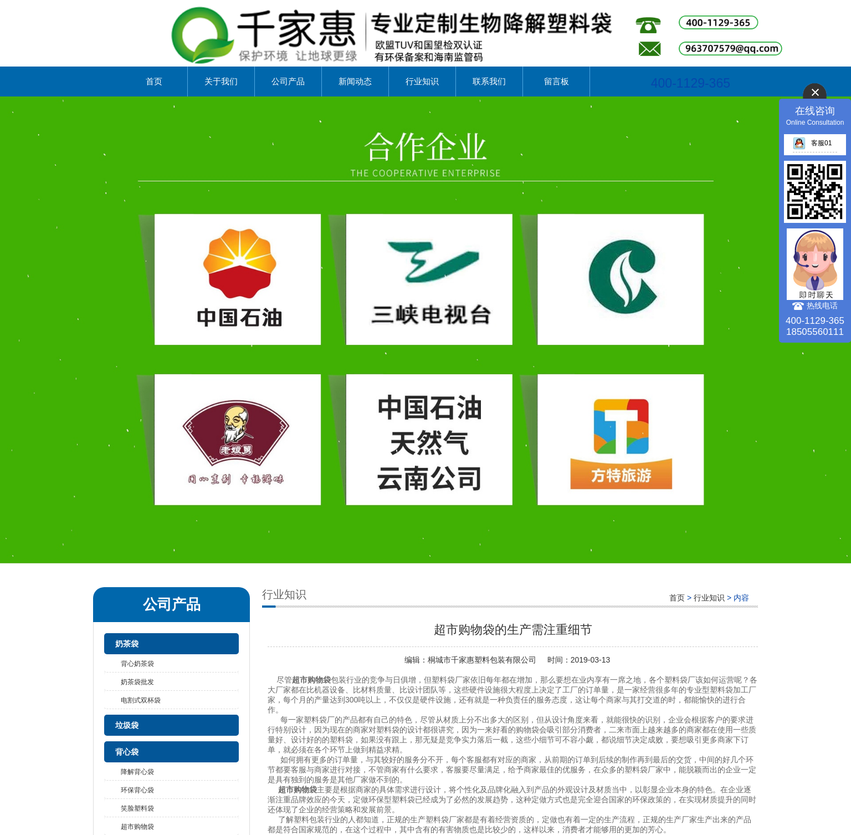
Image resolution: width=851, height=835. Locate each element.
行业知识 (422, 81)
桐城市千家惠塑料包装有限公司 (482, 659)
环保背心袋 (137, 790)
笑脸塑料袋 (137, 808)
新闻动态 (355, 81)
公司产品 (288, 81)
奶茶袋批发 (137, 682)
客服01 (812, 143)
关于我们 (221, 81)
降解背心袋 (137, 772)
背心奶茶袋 (137, 664)
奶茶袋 (127, 643)
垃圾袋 (127, 725)
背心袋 (127, 751)
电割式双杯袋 (141, 700)
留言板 (556, 81)
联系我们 (489, 81)
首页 (154, 81)
